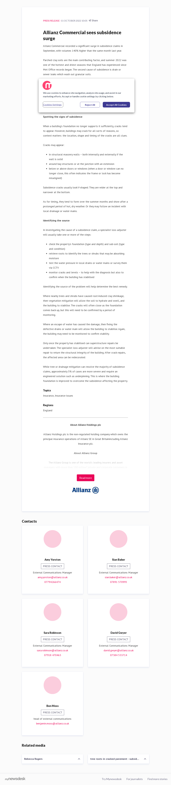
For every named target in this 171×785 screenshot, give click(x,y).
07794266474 (52, 582)
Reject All (90, 104)
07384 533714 (118, 655)
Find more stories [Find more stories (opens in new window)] (157, 779)
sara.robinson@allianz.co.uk (52, 650)
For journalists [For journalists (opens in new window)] (134, 779)
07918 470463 (52, 655)
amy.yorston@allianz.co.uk (53, 577)
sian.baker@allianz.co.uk (118, 577)
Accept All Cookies (116, 104)
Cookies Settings (52, 104)
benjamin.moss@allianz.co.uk (52, 723)
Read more (85, 477)
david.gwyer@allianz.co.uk (119, 650)
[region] (86, 95)
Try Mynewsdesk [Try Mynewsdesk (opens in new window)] (112, 779)
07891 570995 (118, 582)
